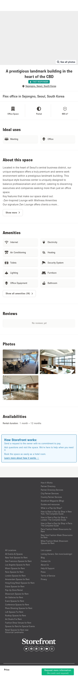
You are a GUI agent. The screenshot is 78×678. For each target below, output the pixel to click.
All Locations (10, 550)
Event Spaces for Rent (14, 601)
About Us (45, 565)
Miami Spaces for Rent (15, 568)
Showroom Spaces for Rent (17, 594)
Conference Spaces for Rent (17, 604)
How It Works (47, 483)
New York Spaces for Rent (16, 557)
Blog (43, 557)
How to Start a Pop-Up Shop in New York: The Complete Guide (56, 512)
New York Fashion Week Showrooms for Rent (57, 536)
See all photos (66, 61)
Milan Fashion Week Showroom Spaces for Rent (54, 542)
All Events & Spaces (14, 554)
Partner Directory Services (52, 490)
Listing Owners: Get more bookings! (56, 554)
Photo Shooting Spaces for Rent (18, 608)
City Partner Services (50, 493)
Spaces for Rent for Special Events (20, 626)
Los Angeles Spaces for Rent (17, 565)
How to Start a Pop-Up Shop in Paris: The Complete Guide (57, 524)
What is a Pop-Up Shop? (51, 508)
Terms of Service (48, 576)
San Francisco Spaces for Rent (18, 561)
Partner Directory (48, 486)
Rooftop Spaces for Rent (15, 615)
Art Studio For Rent (13, 619)
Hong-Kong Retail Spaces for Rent (19, 583)
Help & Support (47, 568)
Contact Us (46, 561)
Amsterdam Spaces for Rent (17, 579)
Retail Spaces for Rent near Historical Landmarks (17, 631)
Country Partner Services (51, 497)
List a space (46, 550)
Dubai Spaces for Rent (14, 586)
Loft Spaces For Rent (14, 612)
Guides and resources (50, 504)
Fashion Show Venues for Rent (18, 623)
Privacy (44, 579)
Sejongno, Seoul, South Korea (40, 86)
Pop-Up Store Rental (14, 590)
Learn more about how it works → (21, 458)
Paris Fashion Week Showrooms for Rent (56, 530)
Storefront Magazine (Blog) (52, 501)
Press (43, 572)
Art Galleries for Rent (14, 597)
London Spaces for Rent (15, 576)
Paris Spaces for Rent (14, 572)
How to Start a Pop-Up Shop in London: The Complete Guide (54, 518)
